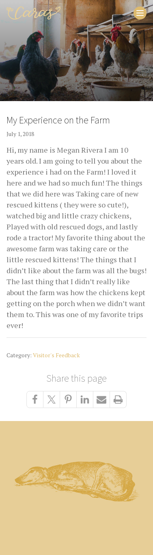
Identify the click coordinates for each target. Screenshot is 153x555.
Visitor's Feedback (56, 355)
